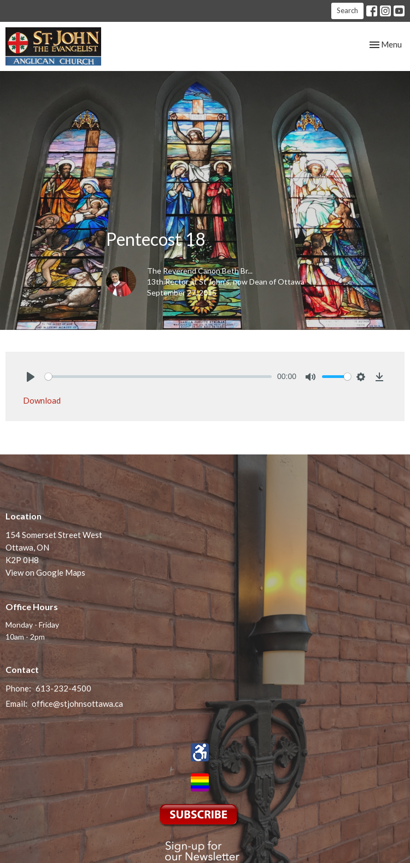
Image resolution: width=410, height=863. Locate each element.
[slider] (158, 376)
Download (42, 400)
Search (347, 10)
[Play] (30, 377)
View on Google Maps (45, 572)
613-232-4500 (63, 688)
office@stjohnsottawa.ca (77, 703)
